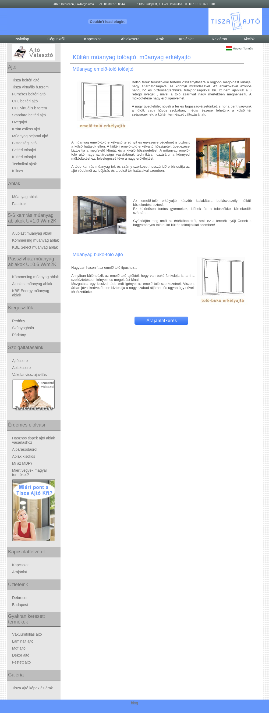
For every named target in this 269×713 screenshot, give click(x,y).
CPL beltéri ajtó (25, 101)
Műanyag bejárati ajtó (30, 136)
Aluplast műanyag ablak (32, 233)
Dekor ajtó (20, 655)
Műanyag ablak (25, 197)
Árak (160, 39)
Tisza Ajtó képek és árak (32, 688)
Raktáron (219, 39)
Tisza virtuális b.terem (30, 87)
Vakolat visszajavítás (29, 374)
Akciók (248, 39)
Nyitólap (22, 39)
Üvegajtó (19, 122)
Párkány (19, 335)
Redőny (18, 321)
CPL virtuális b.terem (29, 108)
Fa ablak (19, 204)
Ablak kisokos (23, 456)
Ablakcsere (130, 39)
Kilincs (17, 171)
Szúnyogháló (23, 328)
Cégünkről (56, 39)
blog (134, 703)
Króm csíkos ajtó (26, 129)
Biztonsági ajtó (24, 143)
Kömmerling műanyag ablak (35, 240)
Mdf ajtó (19, 648)
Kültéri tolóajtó (24, 157)
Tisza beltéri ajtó (25, 80)
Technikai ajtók (24, 164)
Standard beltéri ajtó (29, 115)
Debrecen (20, 598)
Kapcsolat (92, 39)
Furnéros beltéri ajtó (29, 94)
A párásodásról (24, 449)
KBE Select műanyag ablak (35, 247)
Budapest (20, 605)
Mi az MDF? (22, 463)
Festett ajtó (21, 662)
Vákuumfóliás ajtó (27, 634)
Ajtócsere (20, 361)
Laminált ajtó (22, 641)
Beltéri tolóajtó (24, 150)
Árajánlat (186, 39)
